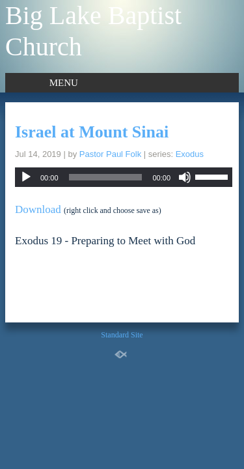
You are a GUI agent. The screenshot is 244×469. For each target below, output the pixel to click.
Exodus (190, 154)
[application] (123, 177)
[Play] (26, 177)
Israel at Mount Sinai (92, 131)
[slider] (105, 177)
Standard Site (121, 334)
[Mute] (184, 177)
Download (38, 209)
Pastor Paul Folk (110, 154)
